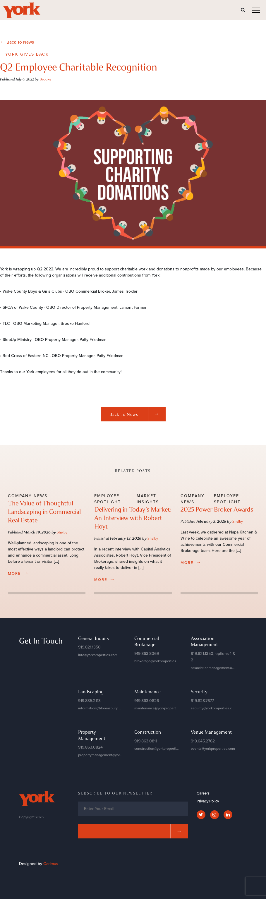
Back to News (137, 414)
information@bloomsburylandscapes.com (110, 708)
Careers (203, 793)
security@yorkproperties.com (214, 708)
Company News (27, 495)
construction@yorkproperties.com (161, 749)
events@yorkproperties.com (213, 749)
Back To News (17, 42)
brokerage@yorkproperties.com (159, 661)
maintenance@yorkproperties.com (161, 708)
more (18, 573)
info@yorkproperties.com (98, 655)
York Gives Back (27, 54)
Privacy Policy (208, 801)
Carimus (50, 863)
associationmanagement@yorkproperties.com (227, 668)
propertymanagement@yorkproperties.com (112, 755)
